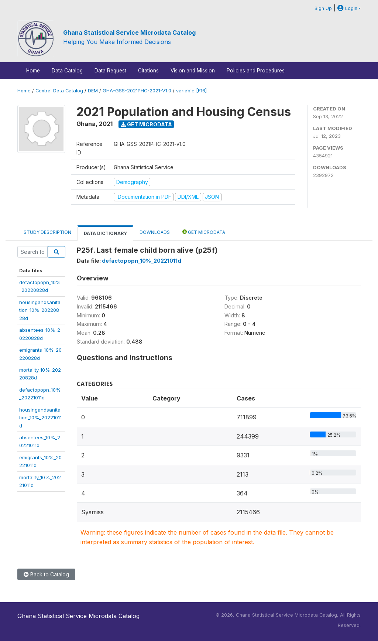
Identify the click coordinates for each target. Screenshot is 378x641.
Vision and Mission (193, 71)
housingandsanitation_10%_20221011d (40, 418)
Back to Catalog (46, 574)
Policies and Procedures (256, 71)
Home (33, 71)
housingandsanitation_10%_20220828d (40, 310)
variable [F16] (191, 90)
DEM (93, 90)
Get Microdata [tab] (203, 232)
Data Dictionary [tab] (105, 233)
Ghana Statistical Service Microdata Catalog (129, 32)
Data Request (110, 71)
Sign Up (323, 8)
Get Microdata (146, 124)
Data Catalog (67, 71)
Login (347, 8)
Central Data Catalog (59, 90)
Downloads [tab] (155, 232)
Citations (148, 71)
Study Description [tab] (47, 232)
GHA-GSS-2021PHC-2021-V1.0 (137, 90)
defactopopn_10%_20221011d (141, 261)
